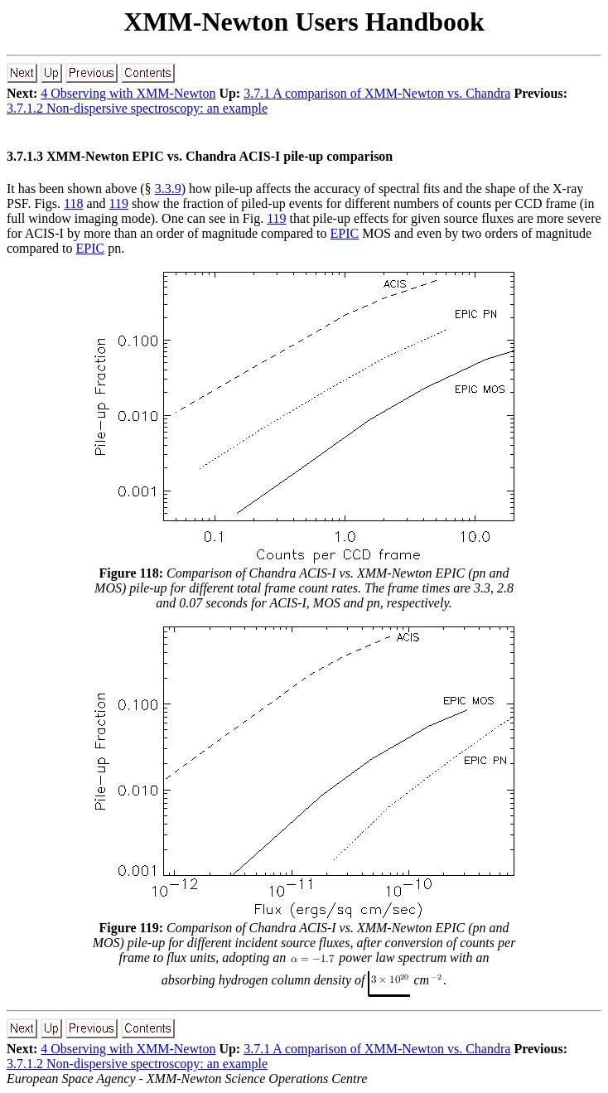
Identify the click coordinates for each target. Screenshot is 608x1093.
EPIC (345, 233)
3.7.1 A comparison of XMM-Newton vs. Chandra (377, 93)
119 (118, 203)
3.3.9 (168, 188)
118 (73, 203)
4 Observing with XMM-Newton (128, 93)
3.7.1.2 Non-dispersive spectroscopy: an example (137, 108)
